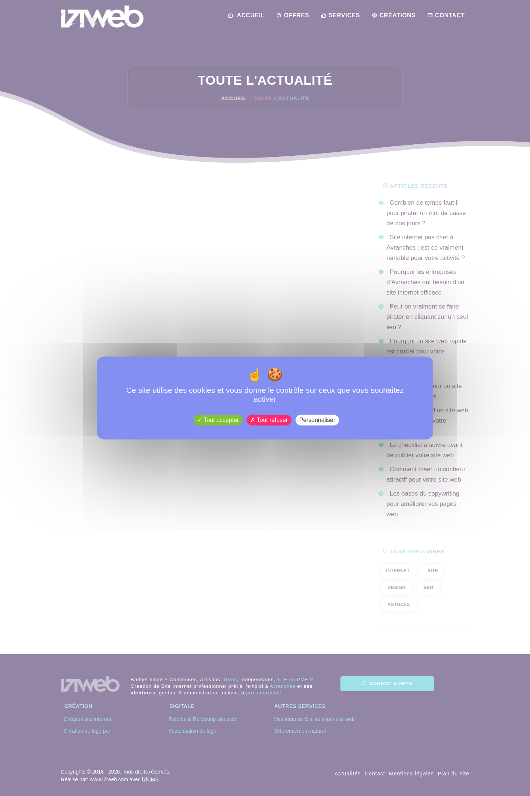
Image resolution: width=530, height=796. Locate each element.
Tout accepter (218, 420)
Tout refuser (269, 420)
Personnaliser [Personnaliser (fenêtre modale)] (317, 420)
